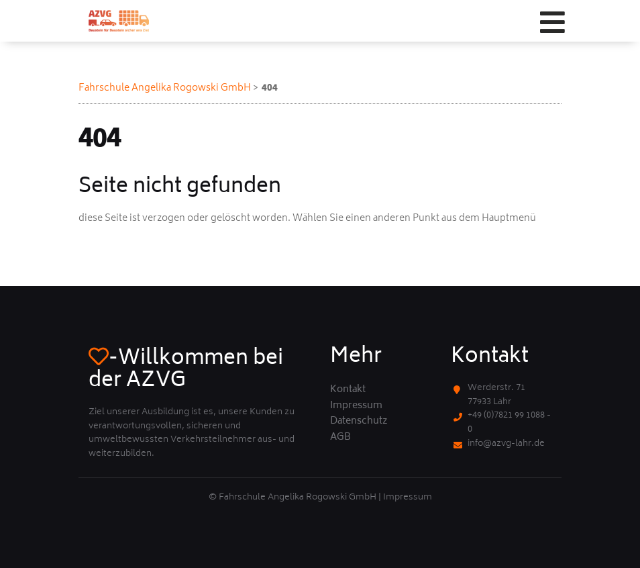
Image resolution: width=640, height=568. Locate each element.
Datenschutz (359, 422)
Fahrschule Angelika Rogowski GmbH (164, 88)
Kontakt (348, 390)
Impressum (356, 406)
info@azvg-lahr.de (506, 444)
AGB (340, 438)
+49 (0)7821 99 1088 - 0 (509, 423)
